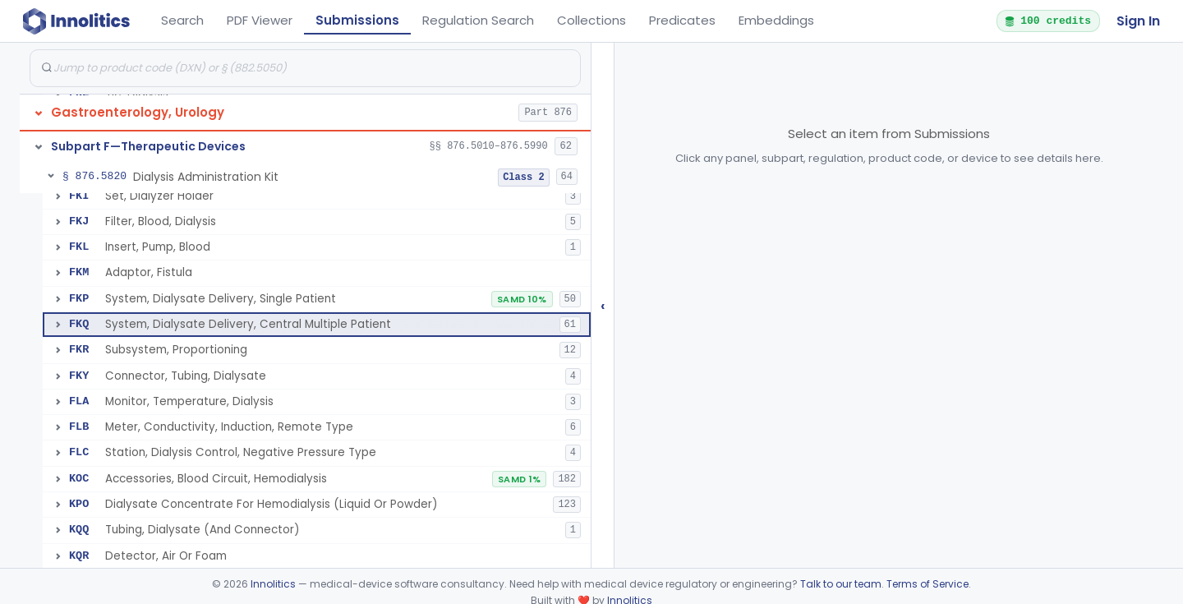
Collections (591, 20)
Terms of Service (927, 584)
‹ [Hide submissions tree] (603, 305)
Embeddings (776, 20)
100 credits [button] (1047, 20)
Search (182, 20)
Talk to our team (840, 584)
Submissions (357, 20)
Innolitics (273, 584)
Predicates (682, 20)
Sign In (1138, 21)
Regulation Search (478, 20)
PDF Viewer (259, 20)
